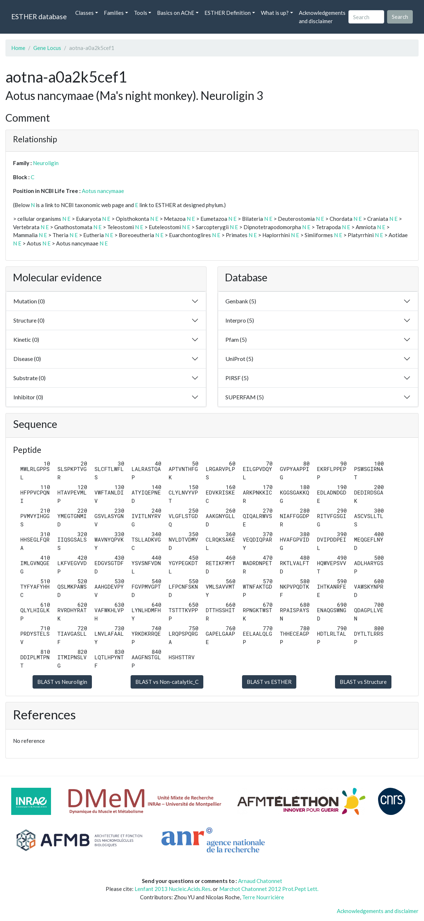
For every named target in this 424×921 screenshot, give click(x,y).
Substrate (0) (29, 377)
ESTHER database (39, 16)
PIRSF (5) (237, 377)
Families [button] (114, 12)
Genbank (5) (240, 301)
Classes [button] (84, 12)
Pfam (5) (236, 339)
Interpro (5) (239, 320)
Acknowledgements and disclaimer (322, 16)
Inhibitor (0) (28, 397)
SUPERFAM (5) (244, 397)
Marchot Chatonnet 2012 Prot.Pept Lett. (268, 889)
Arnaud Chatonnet (260, 881)
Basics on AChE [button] (175, 12)
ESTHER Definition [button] (227, 12)
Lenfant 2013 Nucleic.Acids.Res (173, 889)
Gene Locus (47, 48)
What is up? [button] (275, 12)
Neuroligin (46, 163)
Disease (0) (27, 358)
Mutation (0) (29, 301)
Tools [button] (140, 12)
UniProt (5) (239, 358)
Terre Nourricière (263, 897)
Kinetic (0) (26, 339)
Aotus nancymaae (103, 191)
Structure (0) (28, 320)
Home (18, 48)
